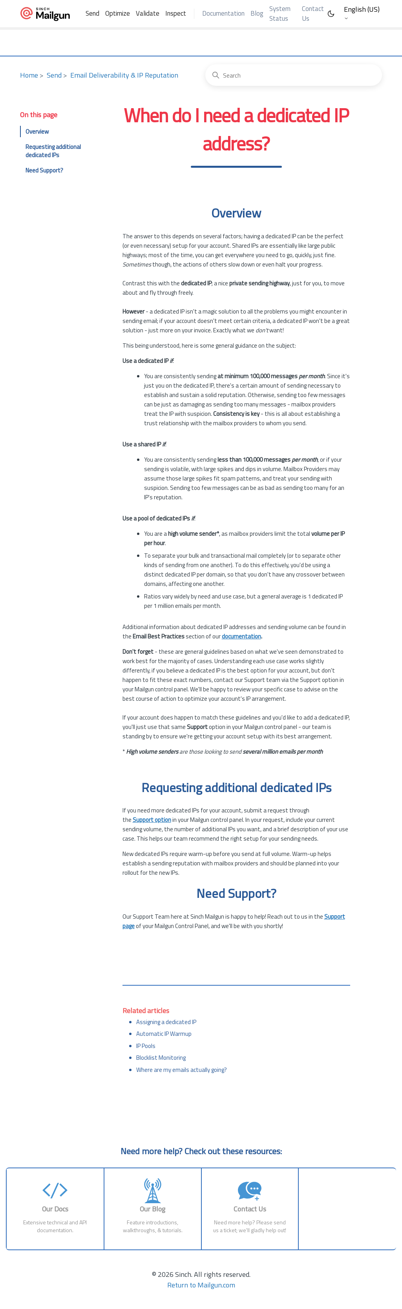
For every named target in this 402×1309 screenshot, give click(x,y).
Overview (37, 131)
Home (29, 75)
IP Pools (145, 1045)
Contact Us (313, 14)
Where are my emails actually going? (181, 1069)
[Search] (293, 75)
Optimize (117, 13)
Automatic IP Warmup (164, 1033)
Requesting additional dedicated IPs (53, 151)
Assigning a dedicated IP (166, 1021)
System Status (280, 14)
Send (92, 13)
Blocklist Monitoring (161, 1057)
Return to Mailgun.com (201, 1285)
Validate (147, 13)
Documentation (223, 13)
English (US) (362, 12)
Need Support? (44, 170)
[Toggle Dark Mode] (331, 14)
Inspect (175, 13)
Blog (256, 13)
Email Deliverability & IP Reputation (124, 75)
